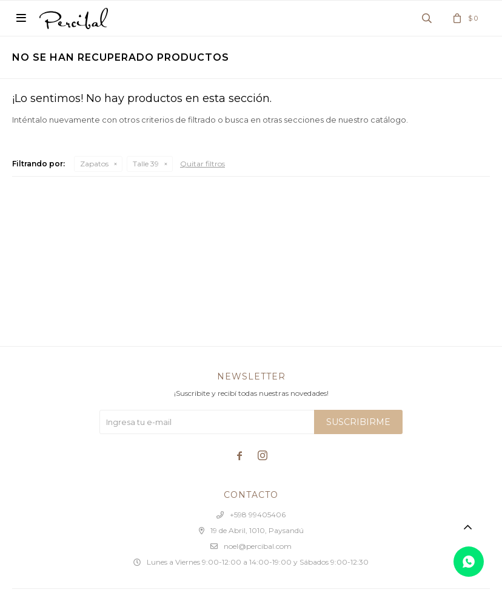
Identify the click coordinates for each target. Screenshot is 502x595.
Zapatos (94, 163)
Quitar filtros (202, 163)
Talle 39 (146, 163)
